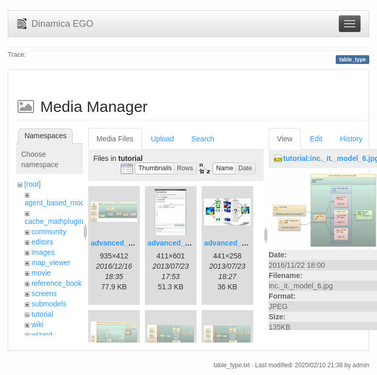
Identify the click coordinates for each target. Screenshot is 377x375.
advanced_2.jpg (174, 243)
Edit (316, 139)
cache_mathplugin (54, 221)
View (284, 139)
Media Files (115, 139)
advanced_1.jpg (118, 243)
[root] (32, 184)
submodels (49, 304)
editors (42, 242)
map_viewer (50, 262)
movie (41, 273)
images (43, 252)
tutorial (42, 314)
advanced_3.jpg (231, 243)
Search (202, 139)
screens (44, 293)
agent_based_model (57, 203)
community (49, 231)
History (351, 139)
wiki (37, 324)
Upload (162, 139)
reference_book (56, 283)
